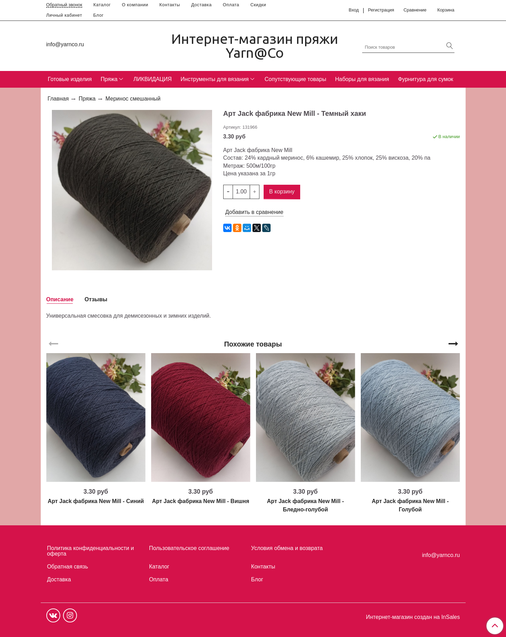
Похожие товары (253, 344)
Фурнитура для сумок (425, 79)
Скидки (258, 4)
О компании (135, 4)
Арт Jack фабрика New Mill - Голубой (410, 505)
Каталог (102, 4)
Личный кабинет (64, 15)
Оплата (231, 4)
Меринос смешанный (133, 99)
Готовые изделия (70, 79)
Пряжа (109, 79)
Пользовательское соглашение (189, 548)
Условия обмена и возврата (287, 548)
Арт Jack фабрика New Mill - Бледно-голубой (305, 505)
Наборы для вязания (362, 79)
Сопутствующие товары (295, 79)
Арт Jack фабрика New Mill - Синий (96, 501)
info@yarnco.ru (65, 44)
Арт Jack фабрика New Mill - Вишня (200, 501)
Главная (58, 99)
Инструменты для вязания (215, 79)
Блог (98, 15)
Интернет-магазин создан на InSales (413, 617)
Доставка (201, 4)
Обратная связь (67, 567)
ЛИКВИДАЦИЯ (152, 79)
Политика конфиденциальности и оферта (90, 551)
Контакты (169, 4)
